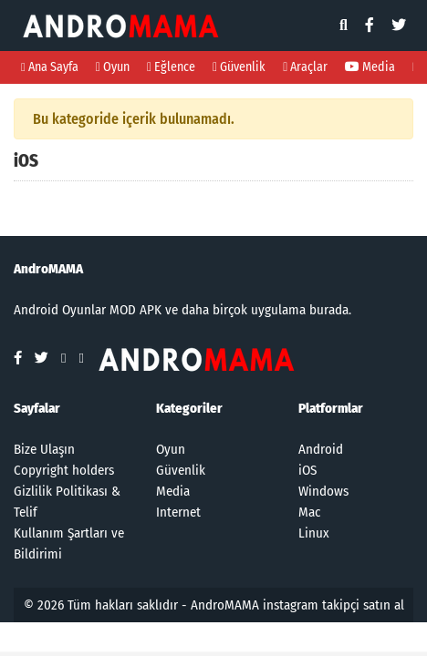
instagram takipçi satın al (333, 605)
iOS (307, 470)
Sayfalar (37, 408)
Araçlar (305, 67)
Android (320, 449)
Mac (309, 512)
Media (370, 67)
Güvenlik (239, 67)
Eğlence (171, 67)
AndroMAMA (225, 605)
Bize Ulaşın (44, 449)
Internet (178, 512)
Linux (313, 533)
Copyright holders (64, 470)
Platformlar (330, 408)
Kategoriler (189, 408)
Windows (323, 491)
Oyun (113, 67)
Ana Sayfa (49, 67)
